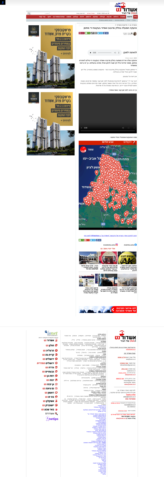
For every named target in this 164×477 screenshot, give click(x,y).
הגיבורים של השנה (100, 358)
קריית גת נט (102, 457)
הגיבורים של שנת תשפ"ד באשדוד (96, 372)
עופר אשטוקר (102, 464)
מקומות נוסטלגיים (100, 380)
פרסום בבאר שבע (100, 430)
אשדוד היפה (102, 368)
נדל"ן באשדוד (102, 406)
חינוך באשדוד (89, 403)
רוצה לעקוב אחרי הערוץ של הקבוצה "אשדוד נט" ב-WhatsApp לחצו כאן (110, 236)
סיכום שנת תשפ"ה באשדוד (97, 395)
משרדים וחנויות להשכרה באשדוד (96, 432)
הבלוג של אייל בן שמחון (99, 378)
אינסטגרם (78, 365)
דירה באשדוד (102, 452)
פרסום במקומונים (101, 421)
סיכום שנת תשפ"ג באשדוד (97, 357)
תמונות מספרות (89, 355)
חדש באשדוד (87, 385)
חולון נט (103, 459)
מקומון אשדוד (102, 422)
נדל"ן (128, 20)
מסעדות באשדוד (101, 425)
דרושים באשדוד (101, 436)
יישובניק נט (102, 419)
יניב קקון (103, 472)
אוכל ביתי (101, 344)
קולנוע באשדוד (70, 349)
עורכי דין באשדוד (89, 390)
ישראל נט (103, 408)
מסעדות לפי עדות (87, 345)
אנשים (75, 336)
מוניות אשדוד (102, 470)
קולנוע (75, 17)
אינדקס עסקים (72, 399)
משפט (69, 17)
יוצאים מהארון (97, 337)
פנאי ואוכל (82, 399)
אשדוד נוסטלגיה (101, 379)
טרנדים (86, 387)
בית (135, 17)
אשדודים (88, 336)
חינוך (49, 17)
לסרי (104, 462)
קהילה (102, 17)
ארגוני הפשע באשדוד (105, 20)
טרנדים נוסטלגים (76, 380)
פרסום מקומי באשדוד (99, 415)
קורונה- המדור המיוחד (99, 393)
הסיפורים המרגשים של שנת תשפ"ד (93, 373)
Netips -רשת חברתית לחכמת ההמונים (95, 442)
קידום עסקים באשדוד (99, 417)
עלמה (104, 474)
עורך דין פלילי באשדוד (99, 455)
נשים (104, 399)
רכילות (116, 17)
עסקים (95, 17)
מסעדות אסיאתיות (91, 344)
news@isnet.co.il (129, 384)
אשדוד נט (133, 25)
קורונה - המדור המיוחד (98, 392)
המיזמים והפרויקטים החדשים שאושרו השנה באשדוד (90, 396)
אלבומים (103, 364)
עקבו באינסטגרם (110, 244)
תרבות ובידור (101, 348)
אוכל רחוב (95, 347)
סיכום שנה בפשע (82, 359)
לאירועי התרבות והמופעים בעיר (96, 349)
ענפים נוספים (102, 352)
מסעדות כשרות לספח (99, 463)
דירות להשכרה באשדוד (99, 427)
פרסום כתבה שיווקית (99, 447)
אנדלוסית (103, 468)
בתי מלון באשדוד (101, 418)
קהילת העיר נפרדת (94, 369)
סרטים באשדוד (99, 403)
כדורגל (78, 352)
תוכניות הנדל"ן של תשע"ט (77, 400)
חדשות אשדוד (122, 25)
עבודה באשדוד (101, 448)
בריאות (83, 368)
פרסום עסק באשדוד (99, 407)
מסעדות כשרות (75, 345)
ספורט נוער (92, 352)
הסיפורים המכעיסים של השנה (93, 361)
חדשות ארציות (119, 20)
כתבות (104, 355)
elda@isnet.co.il (130, 375)
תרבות (109, 17)
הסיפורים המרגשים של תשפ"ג (84, 358)
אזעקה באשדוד (129, 58)
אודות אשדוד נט (58, 17)
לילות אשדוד (95, 365)
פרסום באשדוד (101, 444)
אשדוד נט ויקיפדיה (100, 445)
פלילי (134, 20)
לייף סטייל (103, 386)
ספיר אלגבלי (102, 467)
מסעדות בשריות (101, 343)
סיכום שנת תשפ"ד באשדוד (97, 371)
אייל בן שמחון (102, 411)
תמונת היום (86, 365)
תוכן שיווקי (103, 385)
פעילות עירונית (92, 368)
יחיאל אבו (103, 466)
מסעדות (103, 341)
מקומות (81, 336)
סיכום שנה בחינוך (95, 359)
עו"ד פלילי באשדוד (100, 453)
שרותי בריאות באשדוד (99, 433)
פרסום (104, 460)
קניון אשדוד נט (78, 403)
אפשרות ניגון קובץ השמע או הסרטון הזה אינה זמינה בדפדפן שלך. (105, 53)
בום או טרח (96, 336)
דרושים (88, 17)
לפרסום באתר (80, 13)
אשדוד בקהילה (101, 366)
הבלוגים (103, 376)
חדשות (129, 17)
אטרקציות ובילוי (95, 387)
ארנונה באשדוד (101, 438)
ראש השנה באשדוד (93, 400)
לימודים (95, 385)
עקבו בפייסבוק (130, 244)
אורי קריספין (120, 378)
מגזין (104, 354)
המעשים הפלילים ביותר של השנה (85, 401)
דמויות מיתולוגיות (88, 380)
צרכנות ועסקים (101, 383)
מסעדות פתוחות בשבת (76, 344)
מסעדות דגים (79, 343)
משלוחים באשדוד (101, 423)
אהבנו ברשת (97, 399)
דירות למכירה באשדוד (99, 426)
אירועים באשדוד (101, 434)
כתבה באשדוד (101, 449)
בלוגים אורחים (86, 378)
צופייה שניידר (102, 471)
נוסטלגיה (80, 355)
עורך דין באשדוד (101, 456)
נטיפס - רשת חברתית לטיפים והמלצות (94, 410)
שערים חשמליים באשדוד (98, 441)
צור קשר (42, 17)
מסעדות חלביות (89, 343)
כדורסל (84, 352)
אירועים (103, 365)
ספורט (122, 17)
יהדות (89, 399)
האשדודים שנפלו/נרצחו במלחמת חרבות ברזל (90, 375)
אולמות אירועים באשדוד (99, 451)
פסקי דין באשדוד (101, 390)
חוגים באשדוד (81, 349)
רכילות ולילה (102, 334)
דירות (82, 17)
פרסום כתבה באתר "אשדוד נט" (96, 414)
